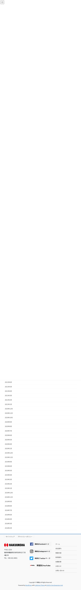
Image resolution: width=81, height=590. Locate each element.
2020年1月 (8, 448)
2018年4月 (8, 519)
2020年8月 (8, 426)
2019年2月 (8, 484)
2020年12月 (9, 409)
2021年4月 (8, 391)
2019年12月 (9, 453)
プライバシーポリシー (25, 537)
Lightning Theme (40, 585)
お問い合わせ (59, 570)
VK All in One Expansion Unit (54, 585)
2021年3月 (8, 395)
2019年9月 (8, 462)
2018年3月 (8, 523)
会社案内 (58, 548)
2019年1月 (8, 488)
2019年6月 (8, 466)
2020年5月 (8, 440)
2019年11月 (9, 457)
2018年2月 (8, 528)
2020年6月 (8, 435)
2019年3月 (8, 479)
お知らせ (58, 566)
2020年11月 (9, 413)
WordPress (28, 585)
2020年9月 (8, 422)
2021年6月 (8, 382)
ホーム (57, 544)
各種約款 (58, 562)
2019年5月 (8, 470)
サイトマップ (10, 537)
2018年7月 (8, 510)
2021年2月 (8, 400)
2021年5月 (8, 387)
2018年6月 (8, 515)
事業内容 (58, 553)
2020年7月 (8, 431)
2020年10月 (9, 417)
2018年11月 (9, 497)
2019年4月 (8, 475)
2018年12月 (9, 493)
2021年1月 (8, 404)
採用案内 (58, 557)
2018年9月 (8, 501)
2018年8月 (8, 506)
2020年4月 (8, 444)
